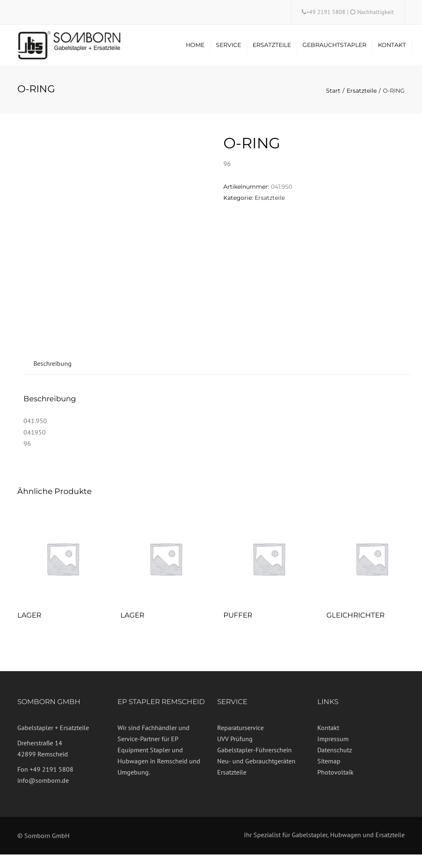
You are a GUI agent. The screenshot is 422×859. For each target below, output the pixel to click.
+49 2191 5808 (326, 12)
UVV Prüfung (235, 743)
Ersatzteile (272, 47)
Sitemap (328, 765)
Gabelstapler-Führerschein (254, 754)
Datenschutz (334, 754)
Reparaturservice (240, 732)
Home (195, 47)
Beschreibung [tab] (52, 367)
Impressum (333, 743)
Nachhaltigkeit (375, 12)
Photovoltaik (335, 776)
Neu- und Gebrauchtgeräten (256, 765)
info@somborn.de (43, 785)
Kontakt (392, 47)
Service (228, 47)
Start (333, 95)
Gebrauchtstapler (334, 47)
